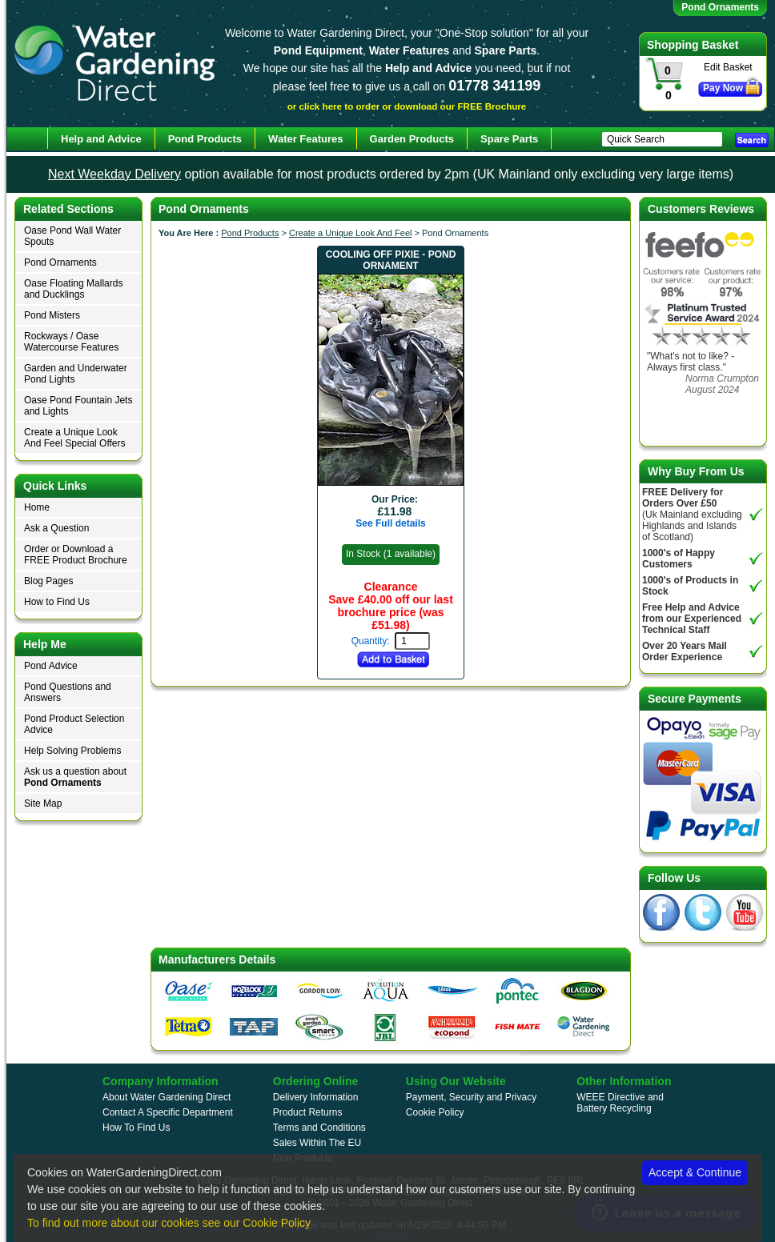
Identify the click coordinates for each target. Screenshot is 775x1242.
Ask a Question (56, 528)
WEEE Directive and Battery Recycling (620, 1103)
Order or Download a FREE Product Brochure (75, 554)
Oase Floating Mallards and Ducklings (73, 289)
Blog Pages (48, 581)
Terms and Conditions (319, 1127)
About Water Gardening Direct (166, 1097)
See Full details (390, 523)
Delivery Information (316, 1097)
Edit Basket (728, 67)
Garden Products (412, 139)
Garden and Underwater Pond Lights (75, 374)
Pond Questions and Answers (67, 692)
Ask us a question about (75, 777)
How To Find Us (136, 1127)
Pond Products (250, 233)
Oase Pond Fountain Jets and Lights (78, 406)
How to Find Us (57, 601)
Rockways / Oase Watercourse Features (71, 342)
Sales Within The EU (317, 1142)
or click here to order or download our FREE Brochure (407, 106)
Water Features (305, 139)
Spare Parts (509, 139)
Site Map (43, 803)
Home (37, 507)
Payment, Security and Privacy (471, 1097)
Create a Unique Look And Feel (350, 233)
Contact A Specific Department (167, 1112)
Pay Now (723, 88)
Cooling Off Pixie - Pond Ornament (391, 260)
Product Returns (308, 1112)
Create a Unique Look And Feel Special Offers (75, 438)
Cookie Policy (435, 1112)
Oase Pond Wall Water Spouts (72, 236)
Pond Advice (51, 665)
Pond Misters (52, 315)
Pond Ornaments (60, 262)
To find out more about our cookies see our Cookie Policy (169, 1222)
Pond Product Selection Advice (74, 724)
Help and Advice (101, 139)
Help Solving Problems (72, 750)
